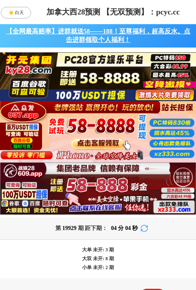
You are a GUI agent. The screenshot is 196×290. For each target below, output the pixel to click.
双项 (50, 281)
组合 (27, 260)
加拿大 (26, 196)
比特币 (169, 196)
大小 (122, 260)
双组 (143, 281)
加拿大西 (74, 196)
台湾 (122, 196)
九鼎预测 (97, 239)
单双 (170, 260)
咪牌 (152, 160)
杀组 (74, 260)
